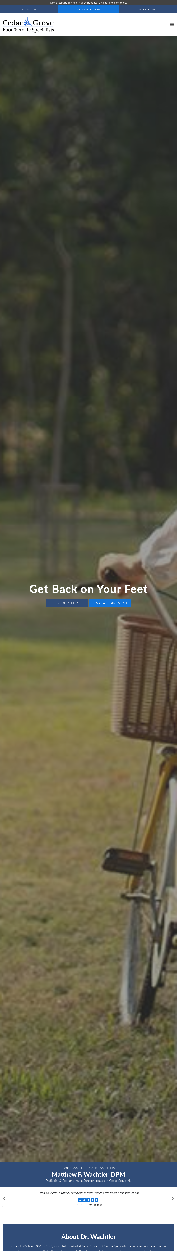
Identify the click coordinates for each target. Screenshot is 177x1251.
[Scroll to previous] (5, 1199)
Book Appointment (110, 603)
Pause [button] (3, 1206)
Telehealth (74, 2)
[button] (88, 9)
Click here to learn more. (112, 2)
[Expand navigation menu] (172, 24)
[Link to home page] (27, 24)
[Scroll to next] (171, 1199)
